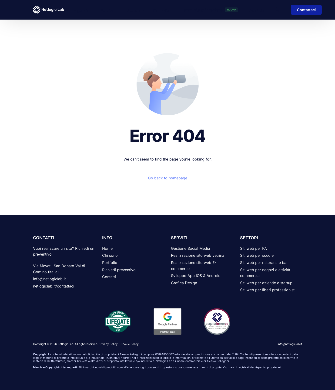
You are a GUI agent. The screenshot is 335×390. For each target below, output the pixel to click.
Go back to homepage (167, 178)
